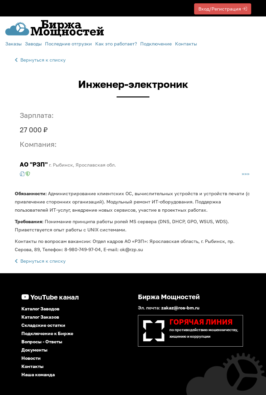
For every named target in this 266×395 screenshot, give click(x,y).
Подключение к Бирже (47, 333)
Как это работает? (116, 43)
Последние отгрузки (68, 43)
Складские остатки (43, 325)
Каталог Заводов (40, 308)
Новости (31, 358)
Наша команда (38, 374)
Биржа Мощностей (169, 297)
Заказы (13, 43)
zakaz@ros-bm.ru (180, 307)
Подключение (156, 43)
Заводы (33, 43)
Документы (34, 350)
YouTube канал (50, 297)
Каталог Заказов (40, 317)
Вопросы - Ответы (41, 341)
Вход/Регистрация (222, 9)
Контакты (186, 43)
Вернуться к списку (40, 60)
